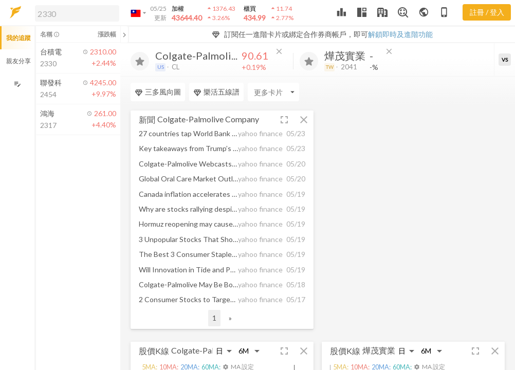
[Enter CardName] (156, 92)
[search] (77, 13)
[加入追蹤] (140, 61)
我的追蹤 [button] (18, 38)
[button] (75, 13)
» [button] (230, 317)
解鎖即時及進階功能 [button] (400, 34)
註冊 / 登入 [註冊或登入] (487, 12)
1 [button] (214, 317)
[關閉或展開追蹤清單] (124, 34)
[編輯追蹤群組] (17, 84)
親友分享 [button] (18, 61)
